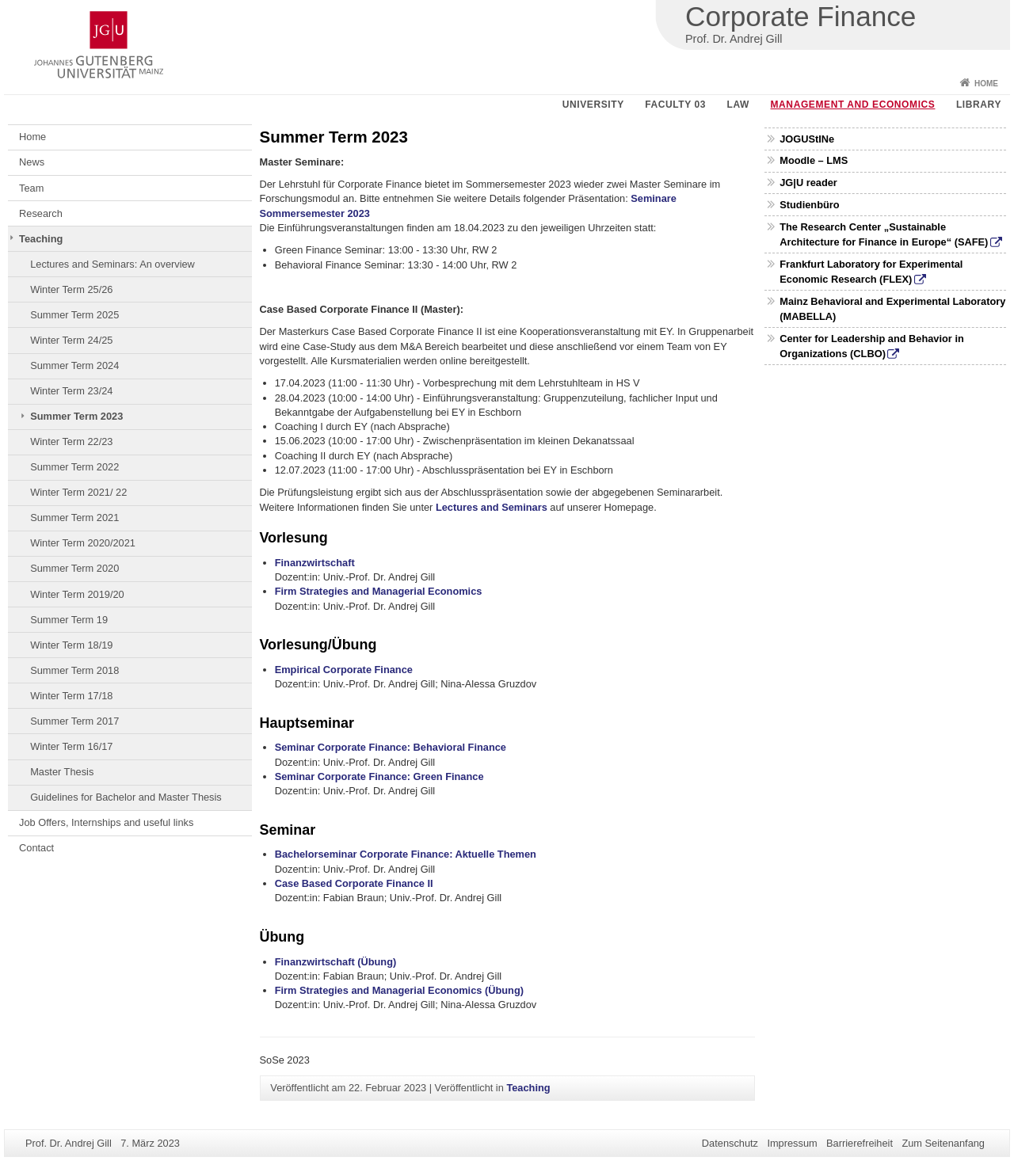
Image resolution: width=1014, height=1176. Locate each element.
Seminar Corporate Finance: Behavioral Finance (390, 747)
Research (41, 213)
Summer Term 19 (69, 620)
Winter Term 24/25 (71, 340)
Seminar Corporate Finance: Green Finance (379, 776)
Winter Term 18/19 (71, 645)
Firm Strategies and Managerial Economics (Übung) (399, 990)
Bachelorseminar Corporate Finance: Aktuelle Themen (405, 854)
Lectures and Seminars (491, 507)
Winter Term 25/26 (71, 289)
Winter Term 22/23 (71, 441)
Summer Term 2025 (74, 315)
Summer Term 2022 (74, 467)
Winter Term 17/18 (71, 696)
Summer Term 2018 (74, 670)
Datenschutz (730, 1143)
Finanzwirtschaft (315, 563)
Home (986, 83)
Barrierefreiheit (859, 1143)
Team (31, 188)
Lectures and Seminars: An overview (112, 264)
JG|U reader (808, 182)
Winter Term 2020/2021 (82, 543)
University (593, 104)
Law (738, 104)
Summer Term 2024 (74, 365)
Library (978, 104)
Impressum (792, 1143)
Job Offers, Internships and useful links (106, 822)
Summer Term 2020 (74, 568)
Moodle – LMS (814, 160)
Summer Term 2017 (74, 721)
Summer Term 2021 (74, 517)
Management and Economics (853, 104)
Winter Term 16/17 (71, 746)
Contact (36, 848)
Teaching (41, 239)
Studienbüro (809, 205)
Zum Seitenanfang (943, 1143)
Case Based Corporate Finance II (354, 883)
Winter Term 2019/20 (77, 594)
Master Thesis (61, 772)
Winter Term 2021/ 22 (78, 492)
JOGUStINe (807, 139)
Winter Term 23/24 (71, 391)
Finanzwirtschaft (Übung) (336, 962)
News (31, 162)
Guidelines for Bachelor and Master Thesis (126, 797)
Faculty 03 (675, 104)
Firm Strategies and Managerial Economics (378, 591)
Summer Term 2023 (76, 416)
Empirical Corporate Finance (344, 670)
